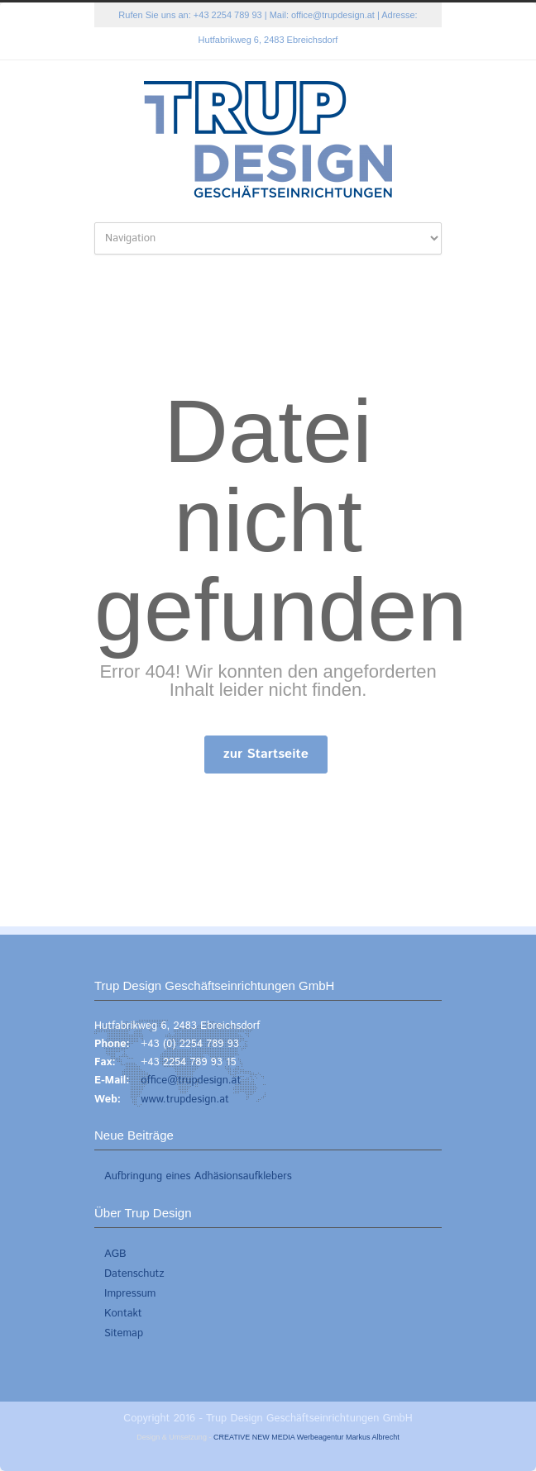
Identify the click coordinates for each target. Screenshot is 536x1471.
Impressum (130, 1294)
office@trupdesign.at (333, 15)
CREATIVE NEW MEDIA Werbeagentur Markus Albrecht (306, 1437)
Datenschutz (134, 1274)
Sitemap (123, 1333)
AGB (115, 1254)
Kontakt (123, 1313)
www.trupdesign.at (185, 1099)
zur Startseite (266, 754)
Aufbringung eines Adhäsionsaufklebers (198, 1176)
